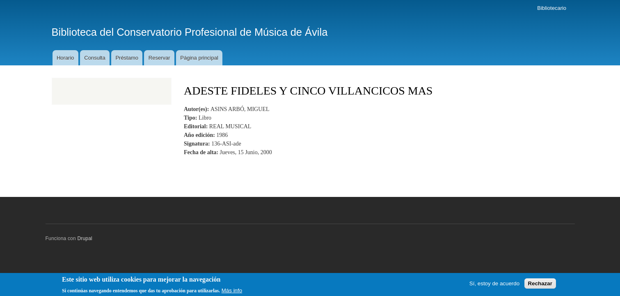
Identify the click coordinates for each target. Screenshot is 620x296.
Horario (65, 58)
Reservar (159, 58)
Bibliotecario (551, 8)
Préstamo (126, 58)
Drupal (84, 238)
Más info (232, 292)
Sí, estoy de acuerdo (494, 285)
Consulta (94, 58)
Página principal (199, 58)
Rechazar (540, 285)
